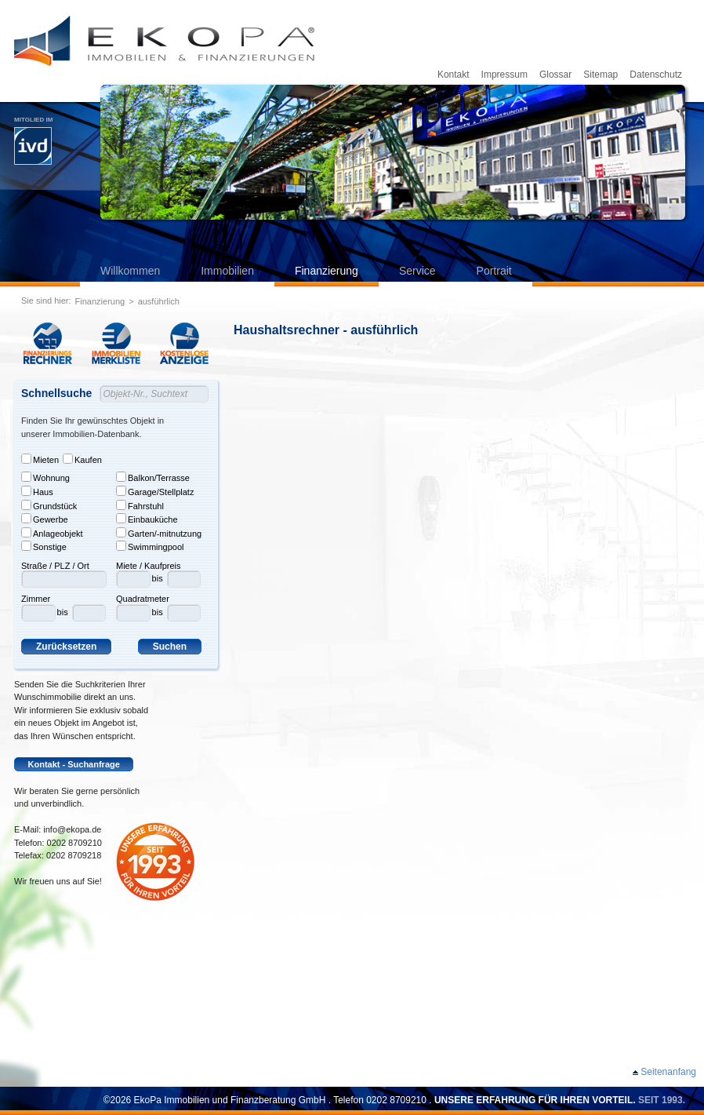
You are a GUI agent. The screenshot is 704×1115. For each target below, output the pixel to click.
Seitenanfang (668, 1071)
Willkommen (130, 270)
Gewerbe (44, 518)
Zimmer (35, 598)
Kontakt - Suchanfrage (74, 764)
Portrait (494, 270)
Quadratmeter (142, 598)
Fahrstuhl (140, 505)
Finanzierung (326, 270)
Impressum (504, 74)
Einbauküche (147, 518)
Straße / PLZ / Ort (55, 565)
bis (62, 612)
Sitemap (600, 74)
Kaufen (82, 459)
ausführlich (159, 301)
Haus (37, 491)
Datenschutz (656, 74)
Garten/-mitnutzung (158, 532)
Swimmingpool (150, 546)
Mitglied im (33, 140)
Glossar (555, 74)
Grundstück (49, 505)
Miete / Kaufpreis (148, 565)
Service (417, 270)
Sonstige (44, 546)
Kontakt (453, 74)
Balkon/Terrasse (153, 477)
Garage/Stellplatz (155, 491)
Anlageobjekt (52, 532)
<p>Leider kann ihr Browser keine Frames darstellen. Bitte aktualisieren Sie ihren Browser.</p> (469, 703)
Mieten (40, 459)
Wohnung (45, 477)
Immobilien (227, 270)
